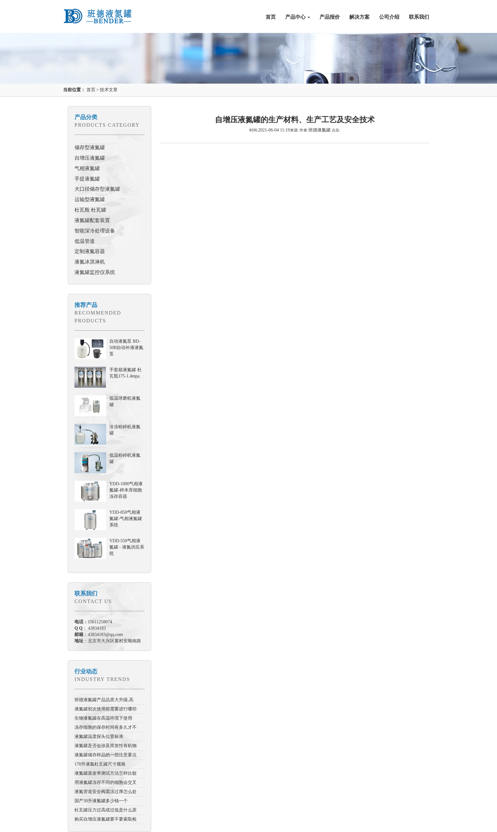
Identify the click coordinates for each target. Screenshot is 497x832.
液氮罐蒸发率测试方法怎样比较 (105, 773)
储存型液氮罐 (89, 147)
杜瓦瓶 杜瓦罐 (90, 210)
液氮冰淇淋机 (89, 261)
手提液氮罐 (87, 178)
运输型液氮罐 (89, 199)
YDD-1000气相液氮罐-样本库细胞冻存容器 (126, 490)
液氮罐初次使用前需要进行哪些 (105, 709)
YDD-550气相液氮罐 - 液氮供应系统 (126, 547)
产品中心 (297, 17)
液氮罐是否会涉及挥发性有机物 (105, 745)
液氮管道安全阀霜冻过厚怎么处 (105, 791)
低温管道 (84, 241)
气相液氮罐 (87, 168)
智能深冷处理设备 (94, 230)
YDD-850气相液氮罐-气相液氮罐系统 (125, 518)
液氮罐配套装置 (92, 220)
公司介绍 (389, 17)
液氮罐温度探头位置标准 (98, 736)
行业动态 (85, 671)
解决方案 (359, 17)
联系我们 (419, 17)
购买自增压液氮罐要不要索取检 (105, 819)
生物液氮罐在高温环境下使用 (103, 718)
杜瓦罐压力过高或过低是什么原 (105, 810)
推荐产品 (85, 305)
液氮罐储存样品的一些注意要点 (105, 755)
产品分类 (85, 117)
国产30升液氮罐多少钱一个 (101, 800)
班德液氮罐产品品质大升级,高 (103, 699)
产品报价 (330, 17)
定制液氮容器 (89, 251)
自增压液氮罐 (89, 158)
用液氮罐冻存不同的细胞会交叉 (105, 782)
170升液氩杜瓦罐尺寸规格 (100, 764)
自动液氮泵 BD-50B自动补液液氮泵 (126, 347)
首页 (271, 17)
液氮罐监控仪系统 (94, 272)
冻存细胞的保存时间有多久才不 (105, 727)
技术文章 (109, 89)
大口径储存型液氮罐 (97, 189)
